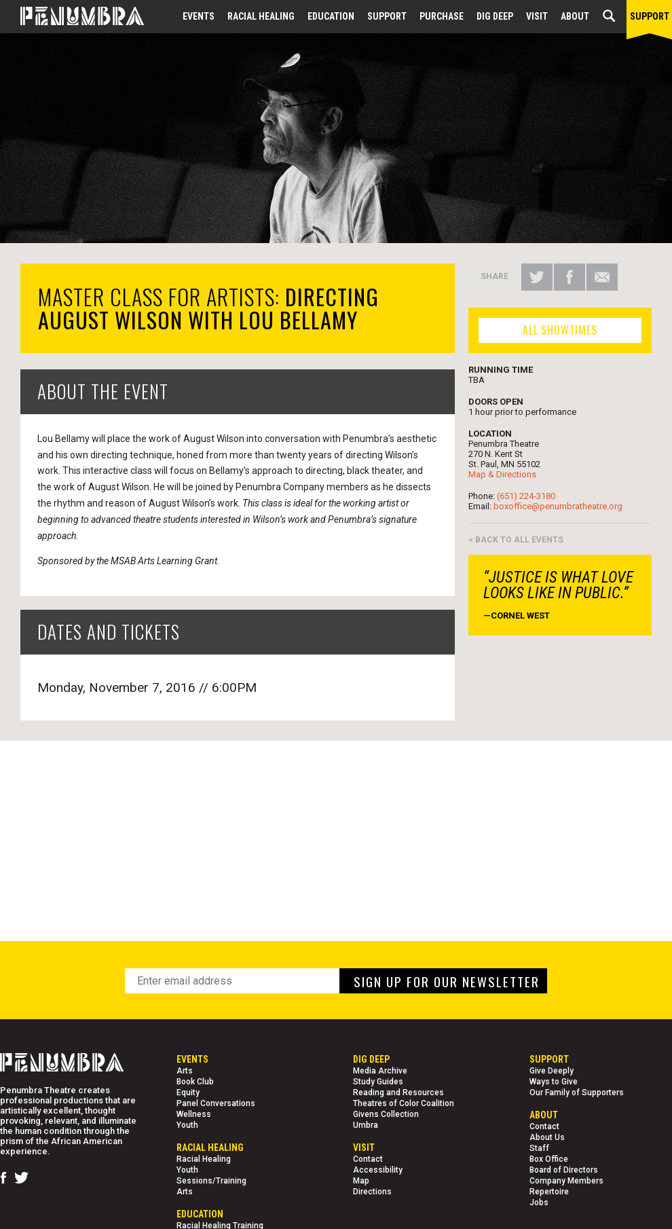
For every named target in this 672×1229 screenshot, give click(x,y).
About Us (547, 1137)
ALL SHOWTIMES (560, 330)
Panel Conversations (215, 1103)
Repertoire (549, 1191)
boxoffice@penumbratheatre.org (557, 506)
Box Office (548, 1159)
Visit (537, 16)
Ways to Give (553, 1081)
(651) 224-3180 (526, 496)
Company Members (566, 1181)
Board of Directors (563, 1170)
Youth (187, 1125)
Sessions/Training (211, 1181)
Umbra (365, 1125)
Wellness (193, 1114)
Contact (368, 1159)
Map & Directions (502, 474)
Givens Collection (386, 1114)
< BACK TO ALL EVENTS (515, 540)
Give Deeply (551, 1071)
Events (198, 16)
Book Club (195, 1081)
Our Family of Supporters (576, 1092)
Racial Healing (261, 16)
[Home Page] (72, 16)
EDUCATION (330, 16)
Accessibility (378, 1170)
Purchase (441, 16)
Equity (188, 1092)
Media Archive (380, 1071)
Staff (539, 1148)
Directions (372, 1191)
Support (387, 16)
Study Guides (378, 1081)
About (575, 16)
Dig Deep (495, 16)
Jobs (538, 1202)
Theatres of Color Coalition (403, 1103)
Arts (184, 1071)
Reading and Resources (398, 1092)
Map (361, 1181)
